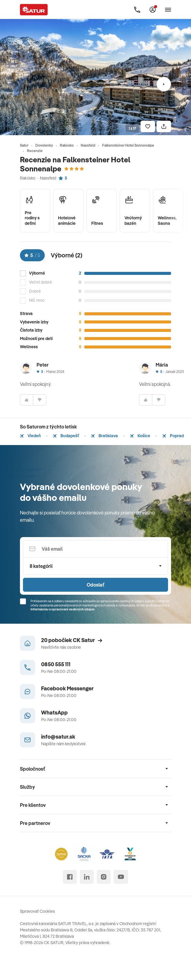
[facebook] (70, 877)
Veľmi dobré (40, 282)
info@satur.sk (58, 736)
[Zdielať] (164, 126)
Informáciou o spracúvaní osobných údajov (63, 609)
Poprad (173, 435)
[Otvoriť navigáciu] (168, 9)
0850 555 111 (55, 664)
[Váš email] (95, 548)
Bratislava (104, 435)
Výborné (37, 273)
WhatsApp (54, 712)
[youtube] (121, 877)
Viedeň (30, 435)
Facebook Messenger (67, 688)
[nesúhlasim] (39, 400)
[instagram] (104, 877)
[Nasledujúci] (164, 84)
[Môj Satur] (152, 9)
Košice (140, 435)
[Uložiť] (148, 126)
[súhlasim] (26, 400)
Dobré (35, 291)
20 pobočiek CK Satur (71, 640)
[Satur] (33, 9)
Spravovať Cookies (37, 911)
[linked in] (87, 877)
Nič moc (37, 300)
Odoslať (95, 585)
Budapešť (66, 435)
